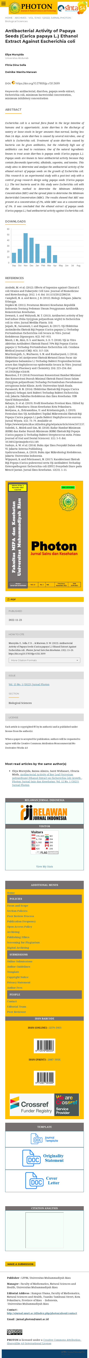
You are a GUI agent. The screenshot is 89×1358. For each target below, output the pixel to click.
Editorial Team (16, 1006)
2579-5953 (55, 1027)
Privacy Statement (18, 982)
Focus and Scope (17, 905)
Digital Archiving (18, 947)
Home (9, 17)
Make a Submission (20, 1264)
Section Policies (17, 911)
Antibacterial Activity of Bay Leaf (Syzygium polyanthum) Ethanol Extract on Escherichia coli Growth (47, 776)
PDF (13, 599)
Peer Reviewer (16, 1012)
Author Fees (14, 987)
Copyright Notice (18, 977)
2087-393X (54, 1059)
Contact (12, 1001)
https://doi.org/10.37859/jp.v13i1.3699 (38, 83)
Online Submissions (19, 961)
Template (13, 972)
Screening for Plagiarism (23, 942)
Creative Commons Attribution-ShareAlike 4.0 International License (44, 1341)
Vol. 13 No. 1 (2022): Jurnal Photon (50, 17)
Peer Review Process (20, 916)
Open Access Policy (19, 926)
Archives (20, 17)
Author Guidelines (18, 966)
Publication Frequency (21, 921)
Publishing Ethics (18, 937)
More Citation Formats (24, 660)
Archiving (13, 932)
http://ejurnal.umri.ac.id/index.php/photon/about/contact (42, 1313)
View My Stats (44, 866)
